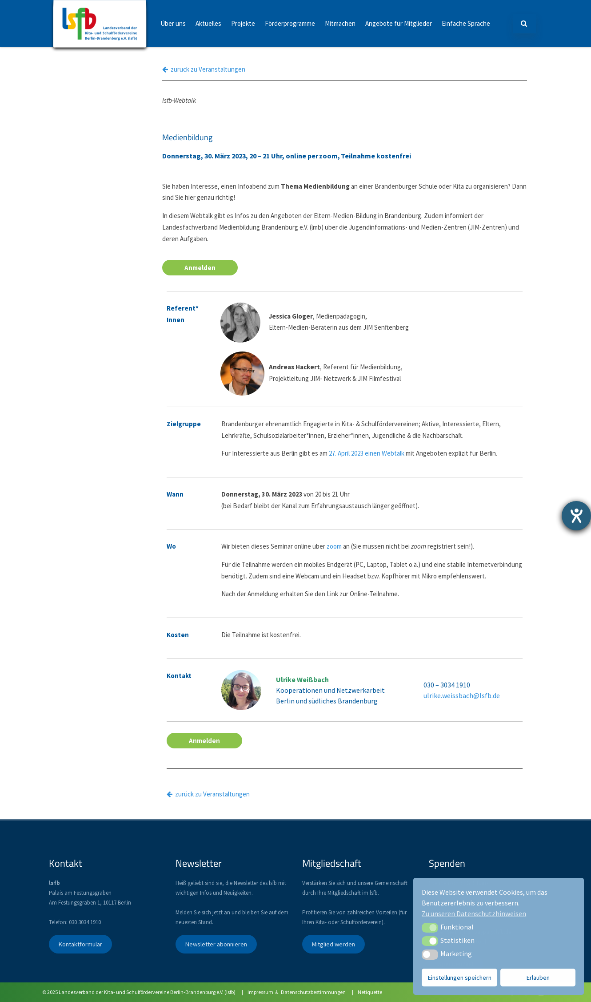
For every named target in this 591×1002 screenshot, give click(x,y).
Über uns (173, 23)
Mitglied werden (333, 944)
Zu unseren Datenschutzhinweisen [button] (474, 913)
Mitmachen (340, 23)
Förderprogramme (290, 23)
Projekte (243, 23)
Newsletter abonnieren (216, 944)
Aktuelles (208, 23)
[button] (430, 928)
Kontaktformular (80, 944)
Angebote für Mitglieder (398, 23)
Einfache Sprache (466, 23)
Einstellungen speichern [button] (459, 978)
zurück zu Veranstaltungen (203, 69)
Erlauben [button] (538, 978)
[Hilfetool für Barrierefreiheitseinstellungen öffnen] (576, 515)
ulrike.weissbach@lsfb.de (461, 695)
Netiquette (370, 992)
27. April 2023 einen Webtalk (366, 453)
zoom (334, 546)
